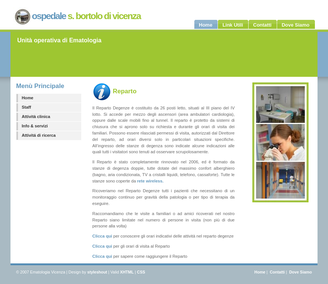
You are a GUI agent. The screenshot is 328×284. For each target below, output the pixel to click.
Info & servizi (35, 126)
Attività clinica (36, 116)
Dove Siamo (300, 272)
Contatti (277, 272)
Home (27, 98)
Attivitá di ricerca (39, 135)
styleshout (97, 272)
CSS (141, 272)
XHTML (127, 272)
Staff (26, 107)
